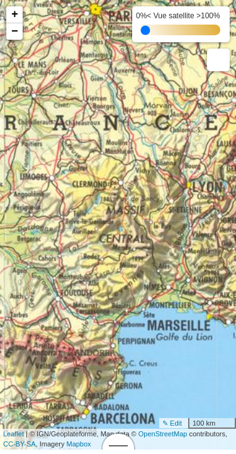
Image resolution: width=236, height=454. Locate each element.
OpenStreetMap (163, 434)
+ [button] (14, 14)
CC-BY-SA (19, 444)
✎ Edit (172, 423)
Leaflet (13, 434)
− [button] (14, 31)
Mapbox (78, 444)
